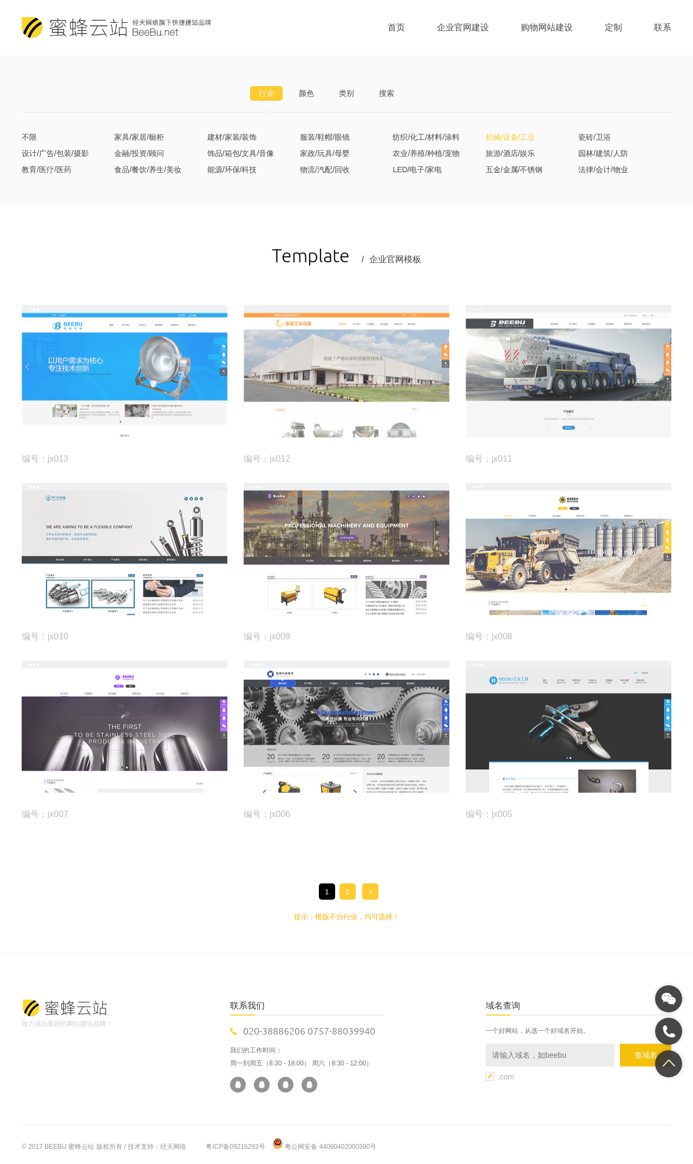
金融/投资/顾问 (139, 153)
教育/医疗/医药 (46, 169)
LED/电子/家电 (417, 169)
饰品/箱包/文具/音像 (240, 153)
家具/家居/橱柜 (139, 137)
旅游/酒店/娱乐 (510, 153)
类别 (346, 93)
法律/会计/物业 (603, 169)
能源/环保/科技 (232, 169)
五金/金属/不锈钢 (514, 169)
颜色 (306, 93)
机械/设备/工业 (510, 137)
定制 (613, 27)
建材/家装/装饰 (232, 137)
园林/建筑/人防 (603, 153)
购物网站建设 (547, 27)
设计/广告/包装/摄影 (55, 153)
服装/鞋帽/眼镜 (325, 137)
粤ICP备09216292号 (235, 1146)
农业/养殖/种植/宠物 (426, 153)
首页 (396, 27)
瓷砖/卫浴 (594, 137)
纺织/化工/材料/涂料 (426, 137)
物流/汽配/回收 (325, 169)
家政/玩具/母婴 (325, 153)
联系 (662, 27)
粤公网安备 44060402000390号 (330, 1146)
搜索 (386, 93)
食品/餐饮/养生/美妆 (147, 169)
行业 (266, 93)
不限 (29, 137)
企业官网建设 (463, 27)
